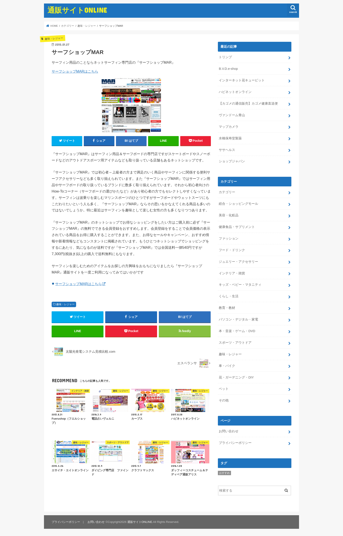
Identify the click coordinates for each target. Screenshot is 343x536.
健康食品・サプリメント (237, 227)
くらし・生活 (228, 296)
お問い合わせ (228, 431)
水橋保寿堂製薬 (230, 138)
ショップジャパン (232, 161)
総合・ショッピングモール (238, 203)
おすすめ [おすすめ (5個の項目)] (224, 473)
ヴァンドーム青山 (232, 115)
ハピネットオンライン (235, 92)
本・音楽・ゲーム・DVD (237, 331)
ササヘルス (227, 150)
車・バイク (227, 366)
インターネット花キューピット (242, 80)
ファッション (228, 238)
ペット (224, 389)
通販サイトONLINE (77, 10)
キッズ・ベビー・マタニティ (240, 284)
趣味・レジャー (65, 304)
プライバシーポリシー (235, 443)
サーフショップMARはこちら (75, 71)
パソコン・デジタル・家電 (238, 319)
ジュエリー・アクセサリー (238, 261)
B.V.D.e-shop (228, 68)
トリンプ (225, 57)
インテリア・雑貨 (232, 273)
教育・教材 (227, 308)
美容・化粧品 (228, 215)
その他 (224, 400)
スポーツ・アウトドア (235, 342)
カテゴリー (227, 192)
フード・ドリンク (232, 250)
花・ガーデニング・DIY (236, 377)
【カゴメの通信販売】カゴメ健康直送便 (248, 103)
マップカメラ (228, 126)
